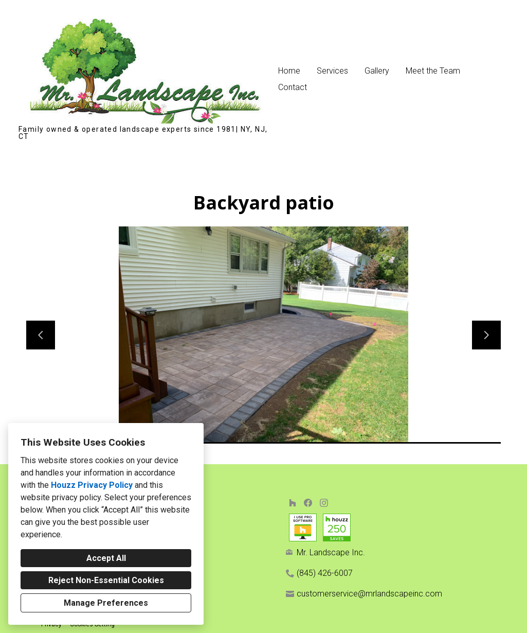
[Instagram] (323, 502)
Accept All (106, 558)
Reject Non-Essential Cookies (106, 580)
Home (289, 71)
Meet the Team (433, 71)
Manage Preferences (106, 603)
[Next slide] (486, 335)
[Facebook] (308, 502)
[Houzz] (292, 502)
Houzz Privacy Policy (92, 485)
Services (332, 71)
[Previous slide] (40, 335)
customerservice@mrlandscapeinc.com (369, 594)
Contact (292, 87)
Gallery (377, 71)
